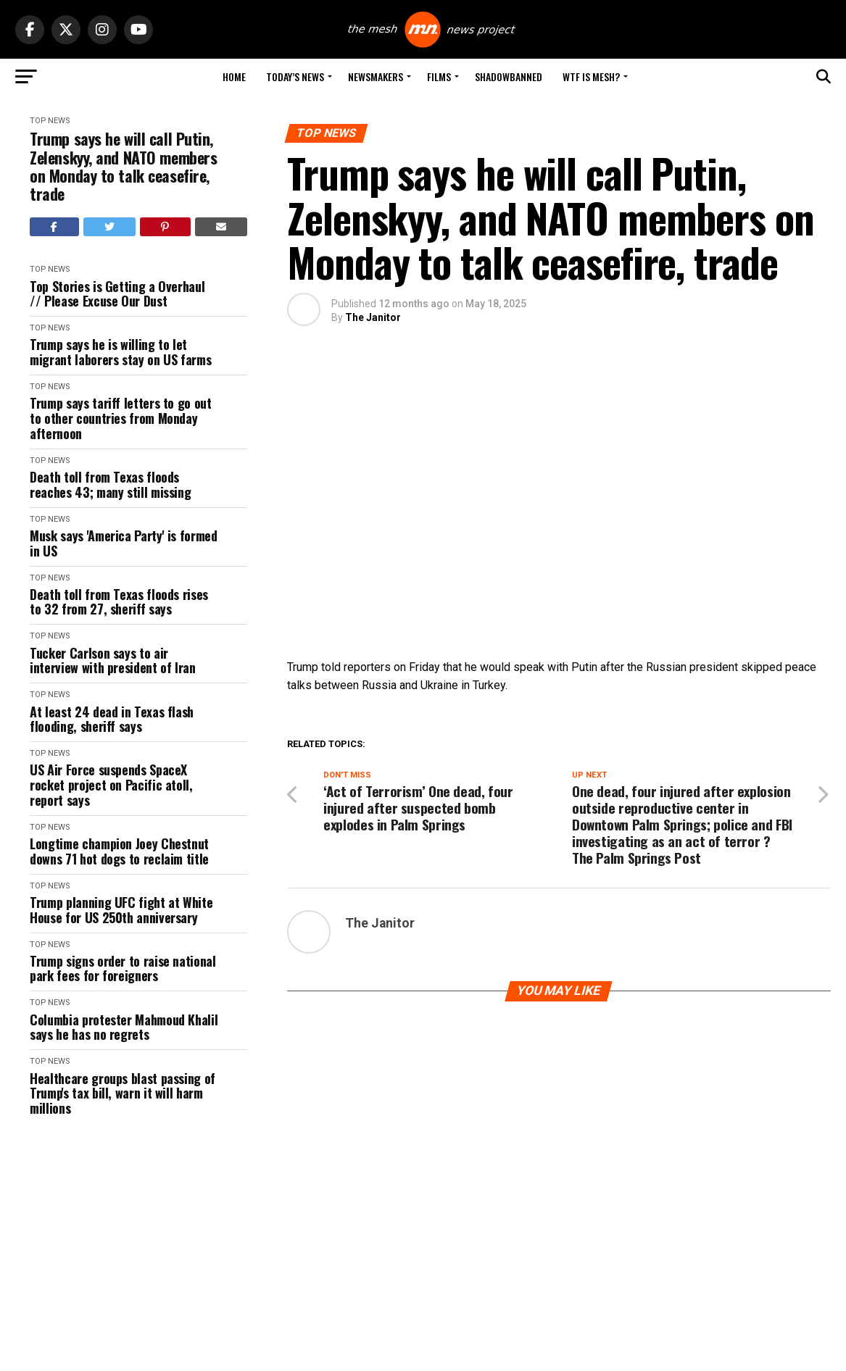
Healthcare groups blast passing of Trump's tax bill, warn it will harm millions (122, 1093)
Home (234, 76)
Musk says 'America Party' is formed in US (123, 543)
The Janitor (373, 317)
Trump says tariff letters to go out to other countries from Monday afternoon (120, 418)
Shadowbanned (508, 76)
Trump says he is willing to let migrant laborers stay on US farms (120, 352)
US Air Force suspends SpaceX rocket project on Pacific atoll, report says (111, 784)
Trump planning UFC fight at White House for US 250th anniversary (121, 910)
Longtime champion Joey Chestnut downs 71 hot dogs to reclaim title (119, 851)
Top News (50, 120)
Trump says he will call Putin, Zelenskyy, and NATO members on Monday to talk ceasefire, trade (123, 166)
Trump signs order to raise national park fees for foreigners (122, 968)
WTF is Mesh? (591, 76)
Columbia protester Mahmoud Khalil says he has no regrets (123, 1027)
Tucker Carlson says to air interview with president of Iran (112, 660)
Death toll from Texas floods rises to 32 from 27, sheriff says (119, 602)
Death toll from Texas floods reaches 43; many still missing (110, 484)
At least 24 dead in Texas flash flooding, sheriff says (112, 719)
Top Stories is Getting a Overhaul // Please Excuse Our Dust (117, 294)
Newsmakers (375, 76)
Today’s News (295, 76)
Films (439, 76)
